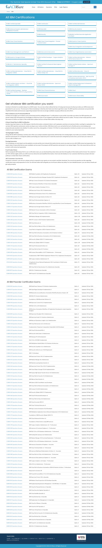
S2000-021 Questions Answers (14, 513)
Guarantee (49, 7)
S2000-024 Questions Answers (14, 522)
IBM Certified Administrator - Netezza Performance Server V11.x (80, 58)
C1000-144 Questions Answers (14, 363)
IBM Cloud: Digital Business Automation (80, 52)
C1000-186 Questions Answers (14, 447)
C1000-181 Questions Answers (14, 431)
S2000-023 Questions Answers (14, 519)
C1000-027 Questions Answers (14, 289)
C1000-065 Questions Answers (14, 187)
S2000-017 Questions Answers (14, 500)
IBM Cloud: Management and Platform (18, 52)
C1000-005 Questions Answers (14, 286)
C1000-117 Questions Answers (14, 206)
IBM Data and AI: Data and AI (47, 52)
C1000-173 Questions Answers (14, 249)
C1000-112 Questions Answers (14, 327)
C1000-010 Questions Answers (14, 177)
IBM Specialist (42, 29)
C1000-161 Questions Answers (14, 389)
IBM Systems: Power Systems (78, 41)
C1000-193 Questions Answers (14, 464)
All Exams (24, 538)
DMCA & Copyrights (13, 540)
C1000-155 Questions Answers (14, 382)
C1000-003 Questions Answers (14, 174)
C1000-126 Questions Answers (14, 343)
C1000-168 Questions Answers (14, 398)
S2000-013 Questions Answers (14, 493)
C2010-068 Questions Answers (14, 470)
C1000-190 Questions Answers (14, 457)
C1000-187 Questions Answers (14, 451)
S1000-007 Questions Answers (14, 270)
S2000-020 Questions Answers (14, 509)
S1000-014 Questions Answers (14, 480)
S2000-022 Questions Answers (14, 516)
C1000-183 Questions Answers (14, 438)
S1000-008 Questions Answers (14, 474)
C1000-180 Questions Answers (14, 428)
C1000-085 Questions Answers (14, 193)
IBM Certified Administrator (77, 24)
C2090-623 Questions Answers (14, 259)
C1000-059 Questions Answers (14, 183)
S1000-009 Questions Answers (14, 273)
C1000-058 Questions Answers (14, 296)
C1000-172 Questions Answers (14, 245)
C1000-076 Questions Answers (14, 302)
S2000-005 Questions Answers (14, 487)
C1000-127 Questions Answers (14, 346)
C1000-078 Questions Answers (14, 305)
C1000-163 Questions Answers (14, 392)
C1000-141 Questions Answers (14, 359)
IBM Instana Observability (77, 95)
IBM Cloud (72, 90)
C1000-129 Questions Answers (14, 350)
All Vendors (41, 7)
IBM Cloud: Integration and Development (81, 46)
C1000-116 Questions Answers (14, 203)
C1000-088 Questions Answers (14, 196)
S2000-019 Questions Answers (14, 506)
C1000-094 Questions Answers (14, 317)
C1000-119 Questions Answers (14, 330)
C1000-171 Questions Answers (14, 408)
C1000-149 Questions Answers (14, 369)
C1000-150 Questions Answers (14, 236)
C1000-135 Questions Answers (14, 353)
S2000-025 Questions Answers (14, 526)
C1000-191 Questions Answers (14, 460)
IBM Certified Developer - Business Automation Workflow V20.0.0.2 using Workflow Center (19, 92)
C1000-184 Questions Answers (14, 441)
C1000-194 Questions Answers (14, 467)
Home (33, 7)
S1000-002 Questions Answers (14, 267)
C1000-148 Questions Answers (14, 232)
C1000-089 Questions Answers (14, 314)
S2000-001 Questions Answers (14, 483)
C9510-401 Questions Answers (14, 262)
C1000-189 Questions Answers (14, 252)
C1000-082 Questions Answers (14, 190)
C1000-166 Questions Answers (14, 395)
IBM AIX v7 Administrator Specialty (17, 64)
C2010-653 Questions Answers (14, 255)
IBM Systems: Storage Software (16, 57)
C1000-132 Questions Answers (14, 216)
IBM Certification (43, 24)
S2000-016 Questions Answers (14, 496)
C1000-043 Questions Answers (14, 292)
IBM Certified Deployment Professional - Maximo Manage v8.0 (80, 84)
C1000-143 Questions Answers (14, 226)
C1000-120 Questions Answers (14, 333)
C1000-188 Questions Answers (14, 454)
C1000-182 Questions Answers (14, 434)
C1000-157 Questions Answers (14, 385)
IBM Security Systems (76, 29)
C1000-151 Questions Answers (14, 372)
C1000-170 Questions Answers (14, 405)
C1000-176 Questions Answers (14, 418)
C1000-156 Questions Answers (14, 239)
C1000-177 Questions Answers (14, 421)
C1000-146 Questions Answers (14, 366)
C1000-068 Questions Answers (14, 299)
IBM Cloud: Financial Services (47, 90)
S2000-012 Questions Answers (14, 490)
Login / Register (63, 7)
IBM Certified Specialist (14, 24)
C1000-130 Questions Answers (14, 213)
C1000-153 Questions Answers (14, 376)
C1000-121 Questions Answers (14, 336)
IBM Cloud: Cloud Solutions (15, 41)
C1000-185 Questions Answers (14, 444)
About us (42, 538)
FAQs (55, 7)
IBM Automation (43, 95)
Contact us (33, 538)
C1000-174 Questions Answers (14, 412)
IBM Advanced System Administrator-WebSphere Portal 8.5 (17, 29)
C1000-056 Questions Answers (14, 180)
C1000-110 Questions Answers (14, 323)
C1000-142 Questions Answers (14, 223)
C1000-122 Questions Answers (14, 340)
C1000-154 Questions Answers (14, 379)
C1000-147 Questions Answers (14, 229)
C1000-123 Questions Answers (14, 210)
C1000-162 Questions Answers (14, 242)
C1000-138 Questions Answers (14, 219)
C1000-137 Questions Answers (14, 356)
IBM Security (42, 34)
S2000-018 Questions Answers (14, 503)
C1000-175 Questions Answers (14, 415)
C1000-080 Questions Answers (14, 309)
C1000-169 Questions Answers (14, 402)
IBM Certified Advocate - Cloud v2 (79, 71)
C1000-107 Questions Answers (14, 320)
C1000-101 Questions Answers (14, 200)
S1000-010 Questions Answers (14, 477)
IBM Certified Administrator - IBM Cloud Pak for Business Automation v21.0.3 (81, 77)
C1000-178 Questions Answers (14, 425)
